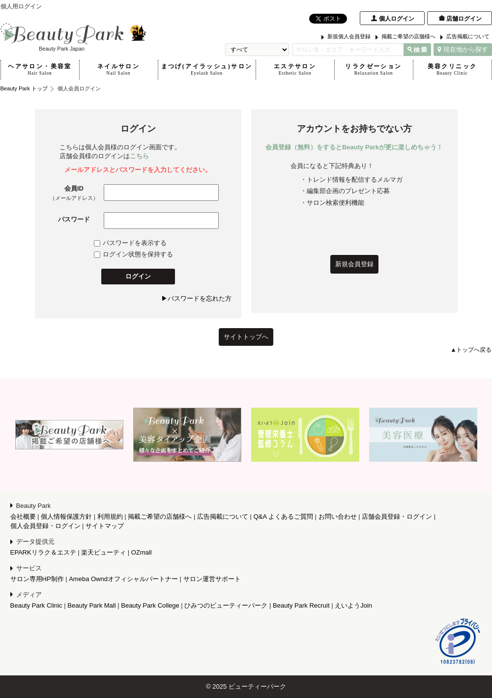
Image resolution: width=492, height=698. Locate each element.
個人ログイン (396, 18)
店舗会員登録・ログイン (397, 516)
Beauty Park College (150, 605)
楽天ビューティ (103, 552)
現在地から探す (462, 49)
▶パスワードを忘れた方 (196, 298)
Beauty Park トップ (24, 88)
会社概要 (23, 516)
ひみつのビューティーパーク (225, 605)
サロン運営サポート (212, 579)
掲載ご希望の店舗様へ (408, 36)
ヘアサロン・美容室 (40, 70)
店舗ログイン (464, 18)
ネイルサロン (119, 70)
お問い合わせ (337, 516)
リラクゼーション (374, 70)
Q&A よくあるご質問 (283, 516)
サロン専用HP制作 (37, 579)
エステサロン (295, 70)
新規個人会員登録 (349, 36)
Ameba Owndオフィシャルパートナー (123, 579)
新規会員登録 (354, 264)
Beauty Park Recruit (301, 605)
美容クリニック (452, 70)
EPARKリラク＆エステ (43, 552)
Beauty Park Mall (91, 605)
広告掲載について (468, 36)
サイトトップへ (246, 336)
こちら (139, 156)
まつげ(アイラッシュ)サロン (207, 70)
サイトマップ (105, 526)
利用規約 (110, 516)
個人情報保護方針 (66, 516)
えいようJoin (353, 605)
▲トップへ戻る (471, 349)
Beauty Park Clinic (36, 605)
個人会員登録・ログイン (45, 526)
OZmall (141, 552)
